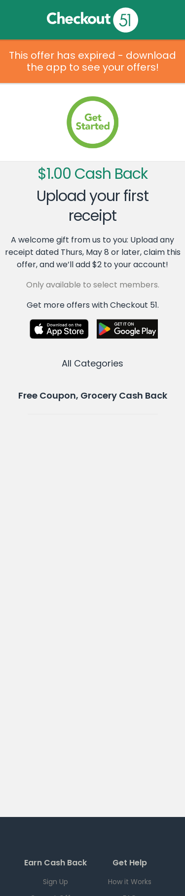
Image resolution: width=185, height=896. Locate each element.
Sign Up (55, 882)
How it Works (129, 882)
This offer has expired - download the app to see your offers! (92, 61)
